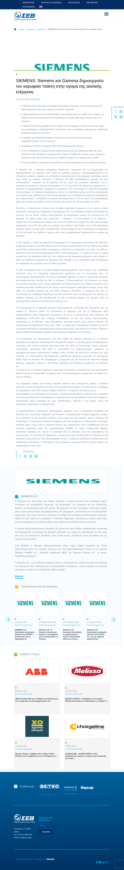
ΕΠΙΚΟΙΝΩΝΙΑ (29, 7)
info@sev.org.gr (25, 838)
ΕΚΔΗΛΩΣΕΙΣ (74, 2)
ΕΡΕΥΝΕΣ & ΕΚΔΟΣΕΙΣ (51, 2)
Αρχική (21, 29)
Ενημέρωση (30, 29)
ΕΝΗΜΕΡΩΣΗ (29, 2)
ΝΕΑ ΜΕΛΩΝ (92, 2)
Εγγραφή (46, 832)
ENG (40, 7)
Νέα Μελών (41, 29)
